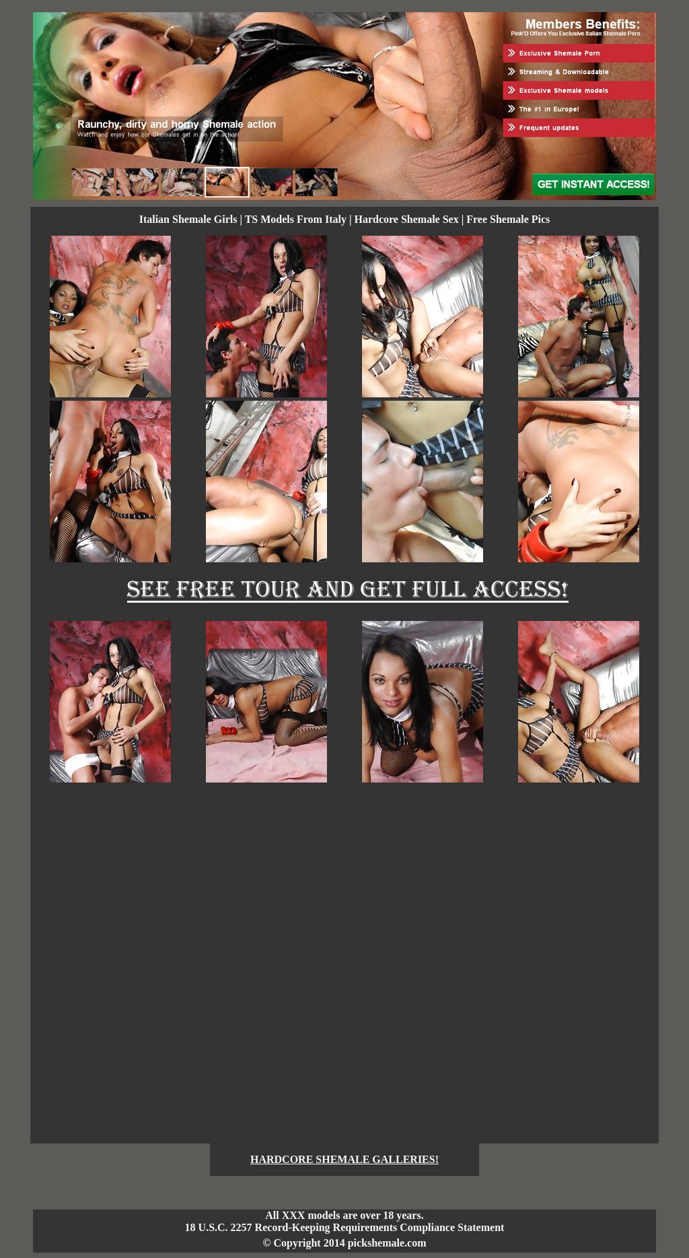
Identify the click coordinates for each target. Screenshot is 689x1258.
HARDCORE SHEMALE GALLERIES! (344, 1159)
